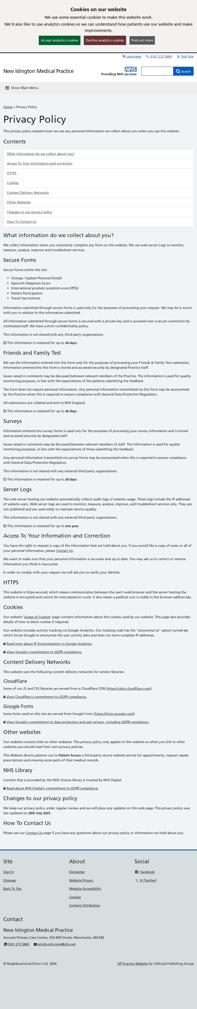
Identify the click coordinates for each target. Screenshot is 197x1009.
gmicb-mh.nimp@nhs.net (54, 944)
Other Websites (19, 202)
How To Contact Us (21, 222)
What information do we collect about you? (41, 154)
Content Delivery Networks (28, 193)
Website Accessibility (85, 889)
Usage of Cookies (37, 617)
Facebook (144, 872)
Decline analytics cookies (105, 40)
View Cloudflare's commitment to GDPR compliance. (46, 697)
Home (7, 107)
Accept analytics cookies (59, 40)
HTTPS (11, 173)
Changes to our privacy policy (29, 212)
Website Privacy (81, 880)
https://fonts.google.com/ (114, 714)
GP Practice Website (132, 963)
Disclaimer (77, 872)
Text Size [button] (185, 56)
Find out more (142, 40)
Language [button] (131, 56)
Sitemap (9, 880)
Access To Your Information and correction (39, 163)
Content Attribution (84, 905)
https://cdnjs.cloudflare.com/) (129, 688)
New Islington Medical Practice (38, 71)
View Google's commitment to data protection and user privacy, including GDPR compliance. (77, 722)
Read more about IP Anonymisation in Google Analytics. (49, 644)
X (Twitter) (145, 880)
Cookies (13, 183)
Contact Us (64, 551)
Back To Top (12, 889)
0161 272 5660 (159, 56)
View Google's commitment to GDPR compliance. (44, 652)
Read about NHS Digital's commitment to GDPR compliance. (52, 788)
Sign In (8, 872)
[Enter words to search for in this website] (157, 71)
